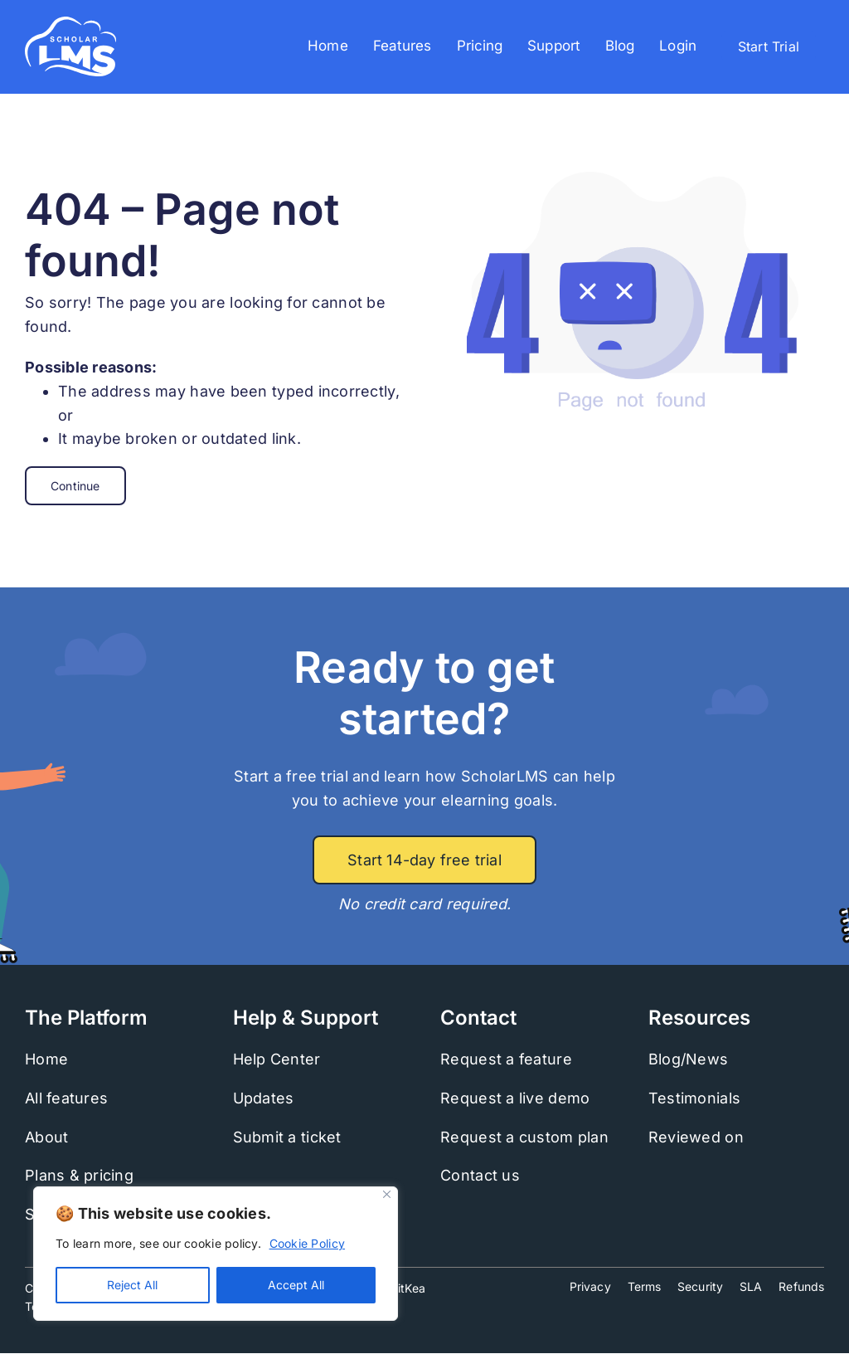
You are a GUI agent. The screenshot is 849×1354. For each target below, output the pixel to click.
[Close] (387, 1194)
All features (66, 1098)
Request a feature (506, 1059)
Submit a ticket (287, 1137)
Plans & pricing (79, 1175)
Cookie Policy (307, 1243)
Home (46, 1059)
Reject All (132, 1285)
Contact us (480, 1175)
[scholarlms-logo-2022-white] (70, 23)
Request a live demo (514, 1098)
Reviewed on (696, 1137)
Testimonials (694, 1098)
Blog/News (688, 1059)
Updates (263, 1098)
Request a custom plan (524, 1137)
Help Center (277, 1059)
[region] (215, 1253)
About (46, 1137)
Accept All (296, 1285)
